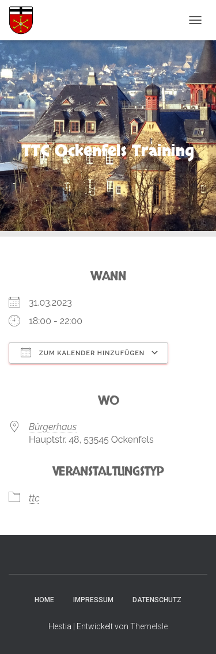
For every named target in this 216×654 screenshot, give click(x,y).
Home (44, 600)
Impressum (93, 600)
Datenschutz (156, 600)
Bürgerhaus (53, 426)
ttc (34, 498)
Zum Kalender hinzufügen (83, 352)
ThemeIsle (149, 626)
